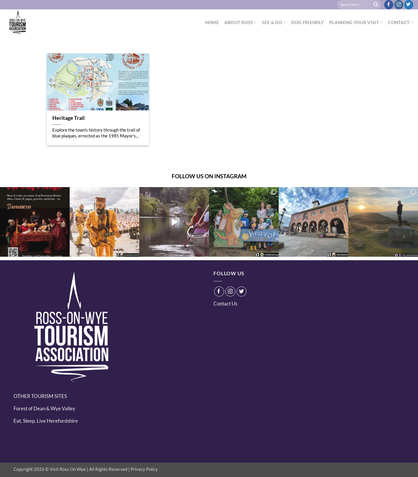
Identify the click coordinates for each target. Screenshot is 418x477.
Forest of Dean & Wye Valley (44, 408)
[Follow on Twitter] (408, 4)
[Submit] (376, 4)
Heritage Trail (68, 118)
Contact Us (225, 303)
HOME (212, 22)
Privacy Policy (144, 469)
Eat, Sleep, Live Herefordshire (46, 421)
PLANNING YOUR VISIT (356, 22)
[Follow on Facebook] (388, 4)
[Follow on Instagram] (398, 4)
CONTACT (401, 22)
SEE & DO (274, 22)
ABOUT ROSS (240, 22)
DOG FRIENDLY (307, 22)
